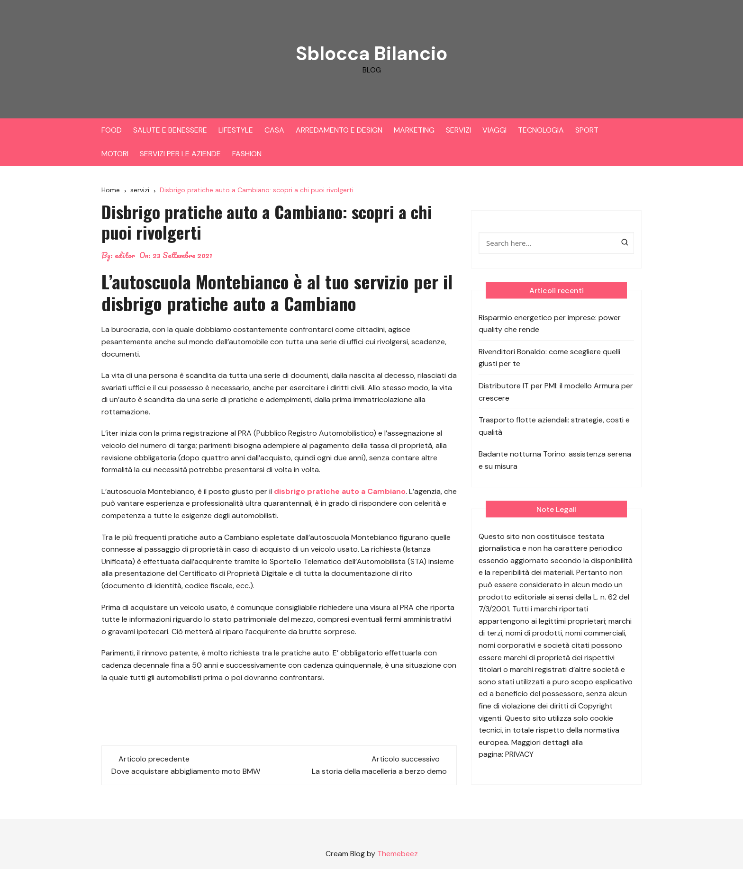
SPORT (586, 130)
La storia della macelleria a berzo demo (379, 771)
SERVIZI (458, 130)
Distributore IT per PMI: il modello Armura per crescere (556, 392)
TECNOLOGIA (541, 130)
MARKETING (414, 130)
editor (125, 255)
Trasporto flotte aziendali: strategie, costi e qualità (554, 426)
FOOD (111, 130)
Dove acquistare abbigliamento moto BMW (185, 771)
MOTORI (114, 154)
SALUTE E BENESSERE (170, 130)
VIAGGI (494, 130)
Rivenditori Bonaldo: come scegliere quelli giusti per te (549, 358)
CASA (274, 130)
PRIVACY (519, 754)
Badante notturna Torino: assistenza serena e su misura (555, 460)
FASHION (247, 154)
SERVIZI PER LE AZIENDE (180, 154)
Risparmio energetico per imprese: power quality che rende (550, 324)
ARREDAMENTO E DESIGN (339, 130)
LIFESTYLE (235, 130)
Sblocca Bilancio (371, 53)
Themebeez (397, 854)
